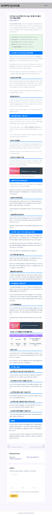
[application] (48, 5)
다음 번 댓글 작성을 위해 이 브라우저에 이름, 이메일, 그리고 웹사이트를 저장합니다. (25, 491)
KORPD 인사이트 (10, 5)
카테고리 (46, 5)
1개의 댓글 (11, 458)
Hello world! (12, 457)
